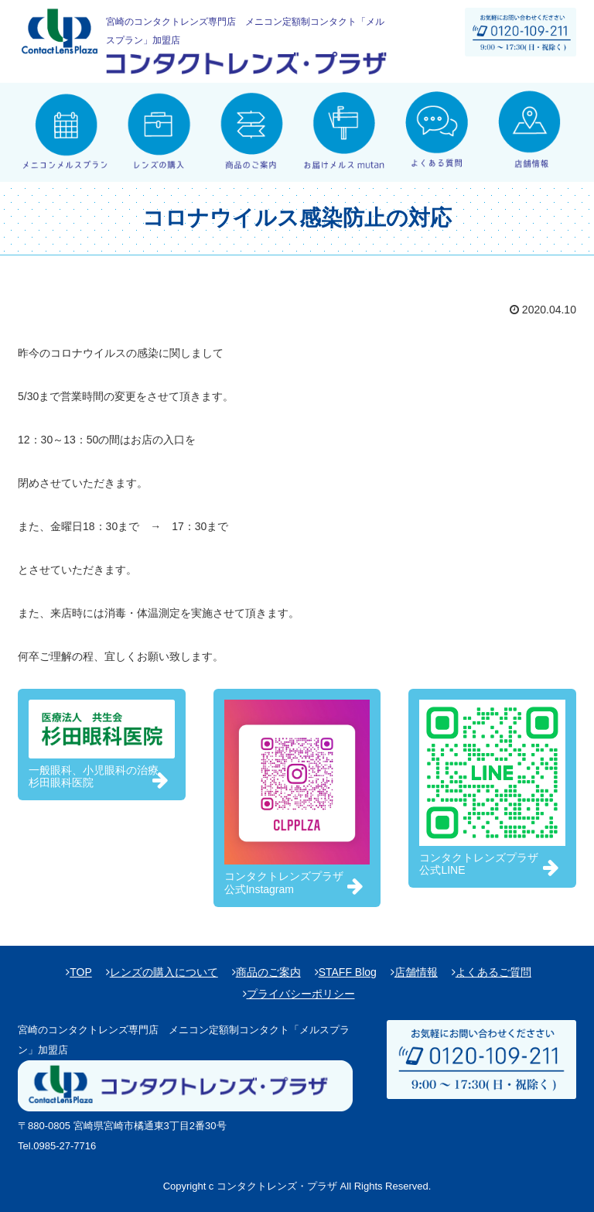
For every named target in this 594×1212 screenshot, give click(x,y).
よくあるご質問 (493, 972)
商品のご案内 (268, 972)
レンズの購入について (164, 972)
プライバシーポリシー (301, 994)
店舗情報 (416, 972)
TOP (81, 972)
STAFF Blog (348, 972)
